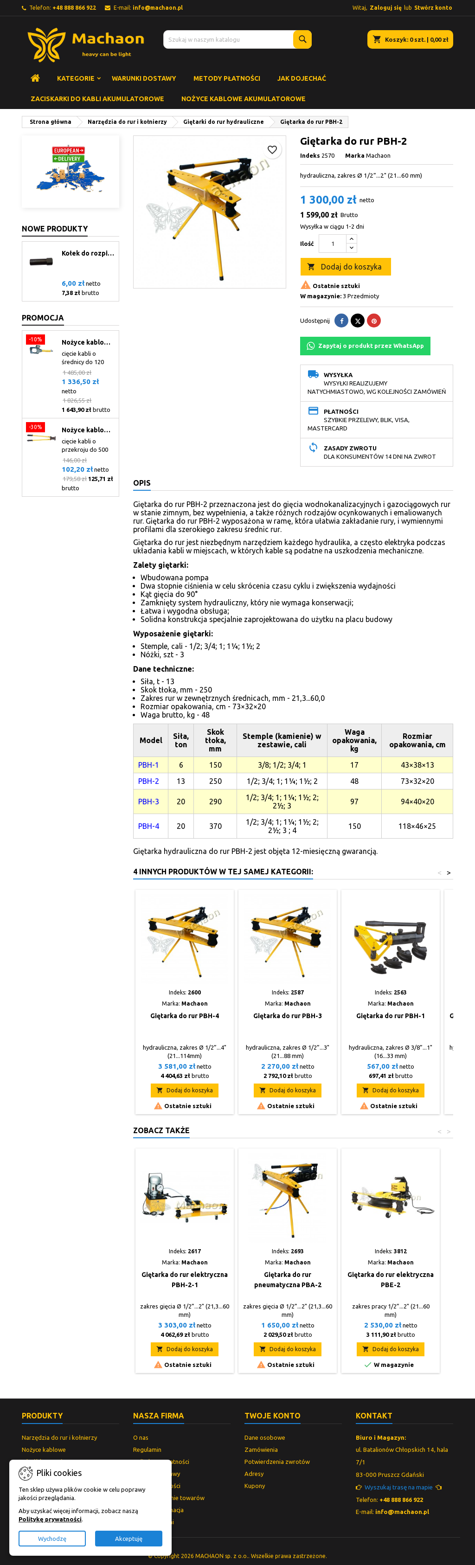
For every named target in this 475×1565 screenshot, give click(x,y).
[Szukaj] (237, 39)
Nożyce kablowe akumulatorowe (243, 99)
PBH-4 (148, 826)
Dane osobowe (264, 1437)
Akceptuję (128, 1538)
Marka (355, 155)
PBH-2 (148, 781)
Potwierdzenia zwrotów (277, 1461)
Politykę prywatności (50, 1519)
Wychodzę (52, 1538)
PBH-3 (148, 801)
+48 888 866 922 (74, 8)
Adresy (253, 1473)
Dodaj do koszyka (344, 267)
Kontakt (374, 1415)
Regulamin (147, 1449)
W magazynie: (320, 296)
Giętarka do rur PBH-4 (184, 1016)
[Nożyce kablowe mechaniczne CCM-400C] (41, 428)
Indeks (310, 155)
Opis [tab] (142, 483)
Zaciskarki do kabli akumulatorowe (97, 99)
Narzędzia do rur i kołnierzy (59, 1437)
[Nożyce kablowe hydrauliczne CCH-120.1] (41, 340)
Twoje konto (272, 1415)
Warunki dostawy (144, 78)
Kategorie (76, 78)
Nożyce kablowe (44, 1449)
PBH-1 (148, 765)
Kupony (254, 1485)
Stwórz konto (433, 8)
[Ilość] (333, 243)
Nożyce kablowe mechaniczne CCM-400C (88, 430)
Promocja (43, 318)
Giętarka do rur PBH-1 (390, 1016)
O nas (140, 1437)
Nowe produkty (55, 228)
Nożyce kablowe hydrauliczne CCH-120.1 (88, 342)
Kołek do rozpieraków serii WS (88, 253)
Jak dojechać (301, 78)
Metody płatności (226, 78)
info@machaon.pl (158, 8)
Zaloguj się (386, 8)
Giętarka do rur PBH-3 (287, 1016)
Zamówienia (261, 1449)
